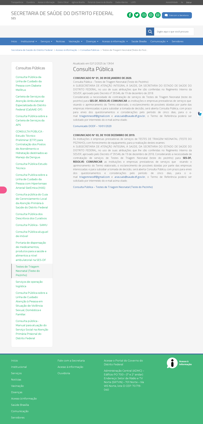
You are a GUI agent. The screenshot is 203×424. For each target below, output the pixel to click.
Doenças (16, 392)
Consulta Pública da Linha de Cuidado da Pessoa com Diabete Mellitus (29, 84)
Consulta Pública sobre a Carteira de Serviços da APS (31, 120)
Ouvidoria (30, 2)
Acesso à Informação (46, 2)
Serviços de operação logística (29, 284)
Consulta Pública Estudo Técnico (31, 166)
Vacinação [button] (74, 41)
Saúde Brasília (20, 404)
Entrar (189, 2)
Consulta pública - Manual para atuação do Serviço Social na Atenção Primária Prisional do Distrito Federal (32, 330)
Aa (182, 2)
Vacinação (17, 385)
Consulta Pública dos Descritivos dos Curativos (31, 216)
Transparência (17, 2)
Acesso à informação (24, 398)
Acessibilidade (172, 2)
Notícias (16, 379)
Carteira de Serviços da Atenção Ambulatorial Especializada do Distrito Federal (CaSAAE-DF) (31, 103)
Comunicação (20, 411)
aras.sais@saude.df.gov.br (130, 116)
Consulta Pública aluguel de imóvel (32, 234)
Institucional (19, 366)
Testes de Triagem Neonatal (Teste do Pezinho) (28, 271)
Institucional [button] (28, 41)
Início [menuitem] (14, 41)
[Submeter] (150, 32)
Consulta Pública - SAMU (31, 225)
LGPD (133, 2)
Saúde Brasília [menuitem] (139, 41)
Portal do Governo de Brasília (100, 2)
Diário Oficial (63, 2)
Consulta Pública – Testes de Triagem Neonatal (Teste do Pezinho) (113, 187)
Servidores (17, 417)
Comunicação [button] (158, 41)
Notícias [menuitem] (60, 41)
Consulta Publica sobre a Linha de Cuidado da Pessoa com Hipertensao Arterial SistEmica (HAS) (31, 181)
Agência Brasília (78, 2)
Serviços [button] (45, 41)
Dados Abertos (121, 2)
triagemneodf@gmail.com (94, 116)
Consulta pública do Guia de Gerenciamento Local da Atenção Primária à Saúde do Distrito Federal (32, 201)
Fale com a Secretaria (176, 15)
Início (14, 360)
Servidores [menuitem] (177, 41)
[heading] (62, 15)
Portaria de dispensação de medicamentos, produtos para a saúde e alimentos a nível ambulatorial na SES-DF (31, 251)
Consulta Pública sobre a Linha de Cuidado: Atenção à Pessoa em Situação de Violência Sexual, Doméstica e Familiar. (31, 303)
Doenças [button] (91, 41)
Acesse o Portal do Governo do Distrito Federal (123, 362)
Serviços (16, 373)
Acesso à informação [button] (114, 41)
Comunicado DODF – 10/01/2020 (92, 126)
